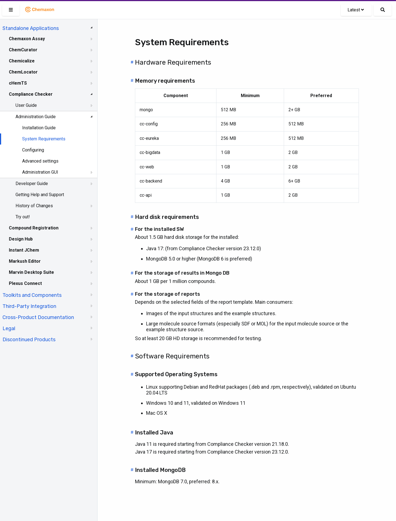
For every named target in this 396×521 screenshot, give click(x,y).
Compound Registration (33, 228)
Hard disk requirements (167, 217)
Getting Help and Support (40, 194)
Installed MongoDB (160, 470)
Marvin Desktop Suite (31, 272)
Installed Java (154, 432)
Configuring (33, 150)
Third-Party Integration (29, 306)
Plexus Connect (25, 283)
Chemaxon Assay (27, 38)
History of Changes (34, 205)
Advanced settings (40, 161)
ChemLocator (23, 72)
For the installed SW (159, 229)
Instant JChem (24, 250)
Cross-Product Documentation (38, 317)
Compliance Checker (31, 94)
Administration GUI (40, 172)
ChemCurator (23, 49)
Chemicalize (22, 61)
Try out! (23, 216)
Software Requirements (172, 356)
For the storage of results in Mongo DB (182, 273)
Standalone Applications (30, 28)
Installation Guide (39, 127)
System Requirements (43, 138)
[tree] (48, 183)
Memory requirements (165, 80)
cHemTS (18, 83)
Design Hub (21, 239)
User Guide (26, 105)
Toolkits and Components (32, 295)
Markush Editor (25, 261)
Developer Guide (32, 183)
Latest (356, 9)
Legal (8, 328)
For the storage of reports (167, 294)
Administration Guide (36, 116)
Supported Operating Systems (176, 374)
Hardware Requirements (173, 62)
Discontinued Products (28, 340)
